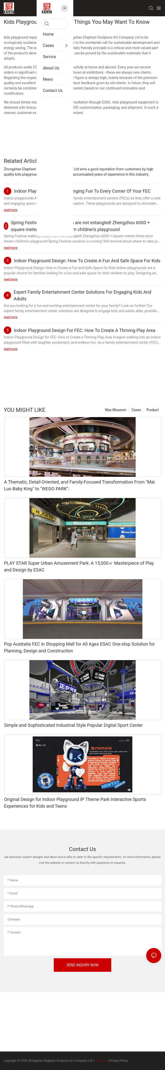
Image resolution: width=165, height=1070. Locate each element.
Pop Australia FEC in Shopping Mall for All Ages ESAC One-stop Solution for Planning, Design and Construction (79, 647)
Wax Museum (115, 410)
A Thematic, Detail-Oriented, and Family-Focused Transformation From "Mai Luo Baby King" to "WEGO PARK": (79, 485)
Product (152, 410)
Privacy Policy (118, 1060)
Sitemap (101, 1060)
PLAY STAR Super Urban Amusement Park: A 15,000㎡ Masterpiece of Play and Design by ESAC (79, 566)
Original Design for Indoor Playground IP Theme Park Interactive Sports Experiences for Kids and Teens (75, 803)
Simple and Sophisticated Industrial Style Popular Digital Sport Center (73, 725)
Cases (136, 410)
